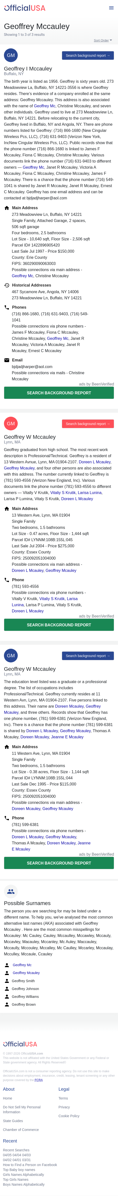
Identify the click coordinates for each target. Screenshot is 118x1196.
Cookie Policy (69, 1116)
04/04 (17, 1155)
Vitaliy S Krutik (63, 493)
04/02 (7, 1160)
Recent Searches (16, 1150)
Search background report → (88, 55)
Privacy (64, 1107)
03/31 (26, 1160)
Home (7, 1098)
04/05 (7, 1155)
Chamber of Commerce (21, 1130)
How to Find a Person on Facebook (30, 1165)
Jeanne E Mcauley (67, 737)
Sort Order (101, 40)
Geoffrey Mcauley (19, 468)
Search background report (59, 393)
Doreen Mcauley (69, 706)
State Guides (13, 1121)
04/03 (26, 1155)
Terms (63, 1098)
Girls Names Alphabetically (23, 1175)
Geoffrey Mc (44, 106)
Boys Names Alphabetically (24, 1184)
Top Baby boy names (19, 1170)
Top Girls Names (15, 1180)
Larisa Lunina (89, 493)
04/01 (17, 1160)
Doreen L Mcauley (94, 462)
